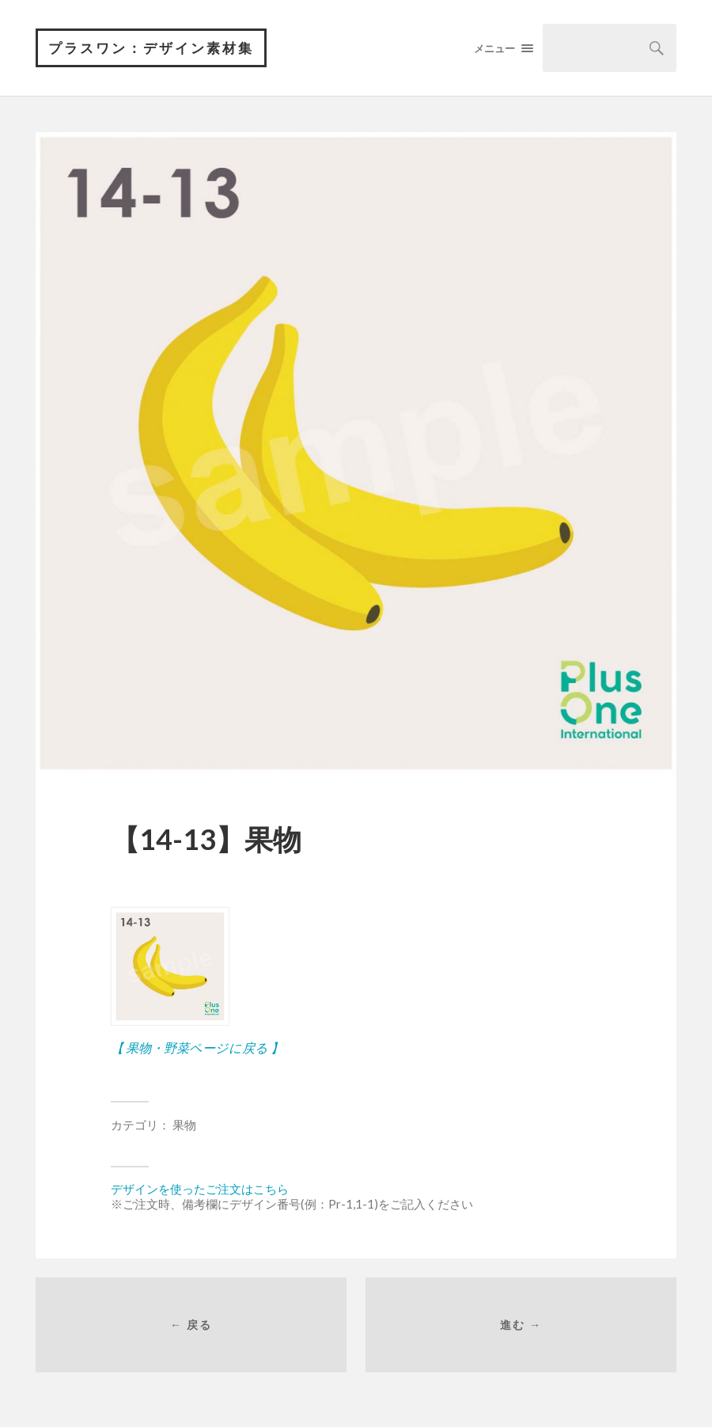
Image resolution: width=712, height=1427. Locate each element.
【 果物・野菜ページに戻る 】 (197, 1047)
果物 (184, 1125)
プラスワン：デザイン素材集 (151, 48)
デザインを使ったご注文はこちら (200, 1189)
